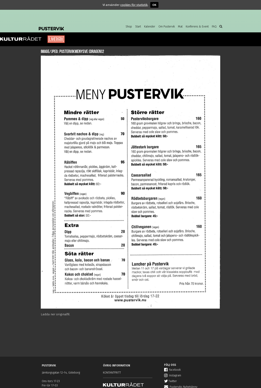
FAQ (214, 26)
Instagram (172, 375)
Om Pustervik (166, 26)
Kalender (149, 26)
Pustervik (71, 25)
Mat (180, 26)
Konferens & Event (197, 26)
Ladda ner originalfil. (55, 314)
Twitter (170, 381)
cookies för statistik (134, 5)
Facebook (172, 370)
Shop (129, 26)
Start (138, 26)
